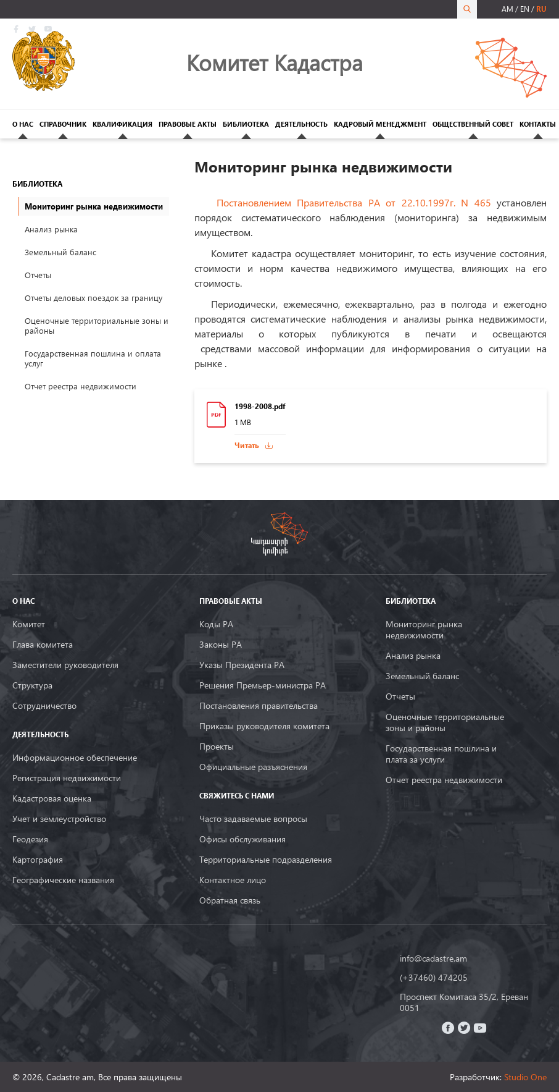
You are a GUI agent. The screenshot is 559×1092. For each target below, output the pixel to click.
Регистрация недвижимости (66, 778)
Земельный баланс (60, 252)
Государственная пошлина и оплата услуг (93, 358)
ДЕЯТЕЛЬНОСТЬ (301, 124)
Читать (246, 445)
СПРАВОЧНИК (62, 124)
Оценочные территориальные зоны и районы (96, 326)
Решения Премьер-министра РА (262, 685)
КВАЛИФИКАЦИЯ (122, 124)
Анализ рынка (51, 229)
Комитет (28, 624)
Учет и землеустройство (59, 818)
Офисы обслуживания (242, 839)
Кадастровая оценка (51, 798)
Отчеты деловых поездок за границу (93, 298)
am (507, 9)
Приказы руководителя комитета (264, 726)
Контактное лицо (232, 880)
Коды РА (216, 624)
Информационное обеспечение (74, 757)
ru (541, 9)
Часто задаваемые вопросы (253, 818)
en (524, 9)
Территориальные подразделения (265, 859)
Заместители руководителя (65, 665)
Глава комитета (42, 644)
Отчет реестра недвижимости (80, 386)
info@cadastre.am (433, 958)
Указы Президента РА (241, 665)
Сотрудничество (44, 705)
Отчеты (38, 275)
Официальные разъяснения (253, 766)
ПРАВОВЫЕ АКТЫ (188, 124)
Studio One (525, 1077)
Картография (37, 859)
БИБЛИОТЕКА (246, 124)
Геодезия (30, 839)
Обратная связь (229, 900)
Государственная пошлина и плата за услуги (441, 754)
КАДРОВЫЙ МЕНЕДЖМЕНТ (380, 124)
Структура (32, 685)
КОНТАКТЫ (538, 124)
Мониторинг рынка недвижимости (424, 630)
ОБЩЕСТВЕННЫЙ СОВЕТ (473, 124)
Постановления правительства (258, 705)
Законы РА (220, 644)
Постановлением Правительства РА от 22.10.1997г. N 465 (357, 202)
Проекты (216, 746)
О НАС (22, 124)
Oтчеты (400, 696)
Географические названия (63, 880)
